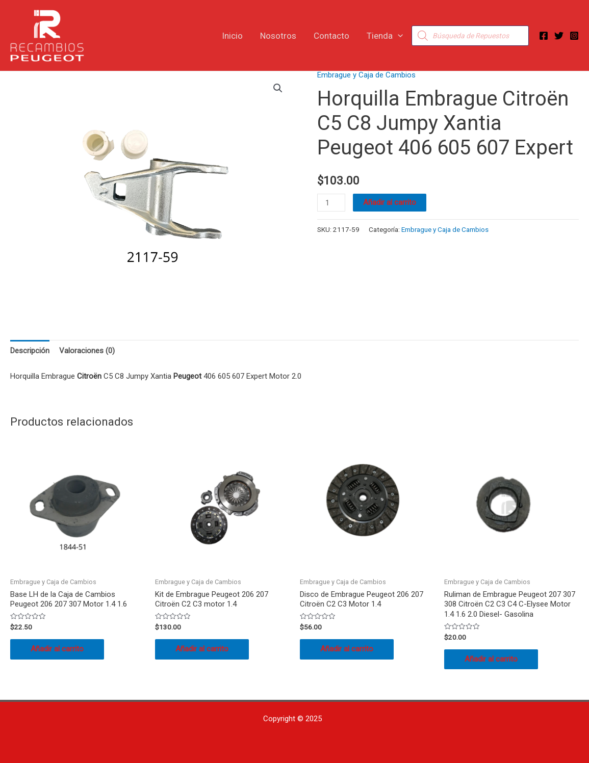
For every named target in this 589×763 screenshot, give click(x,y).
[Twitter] (559, 35)
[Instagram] (574, 35)
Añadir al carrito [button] (57, 648)
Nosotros (278, 36)
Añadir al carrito (389, 202)
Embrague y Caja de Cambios (366, 75)
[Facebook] (543, 35)
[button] (278, 88)
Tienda (385, 36)
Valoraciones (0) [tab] (87, 350)
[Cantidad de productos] (331, 203)
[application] (398, 36)
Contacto (331, 36)
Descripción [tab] (29, 350)
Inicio (232, 36)
